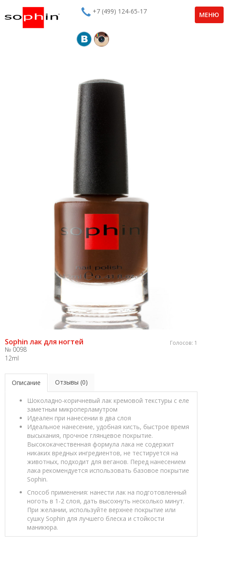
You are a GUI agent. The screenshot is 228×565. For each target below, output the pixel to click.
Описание (26, 382)
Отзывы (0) (71, 382)
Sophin (32, 17)
